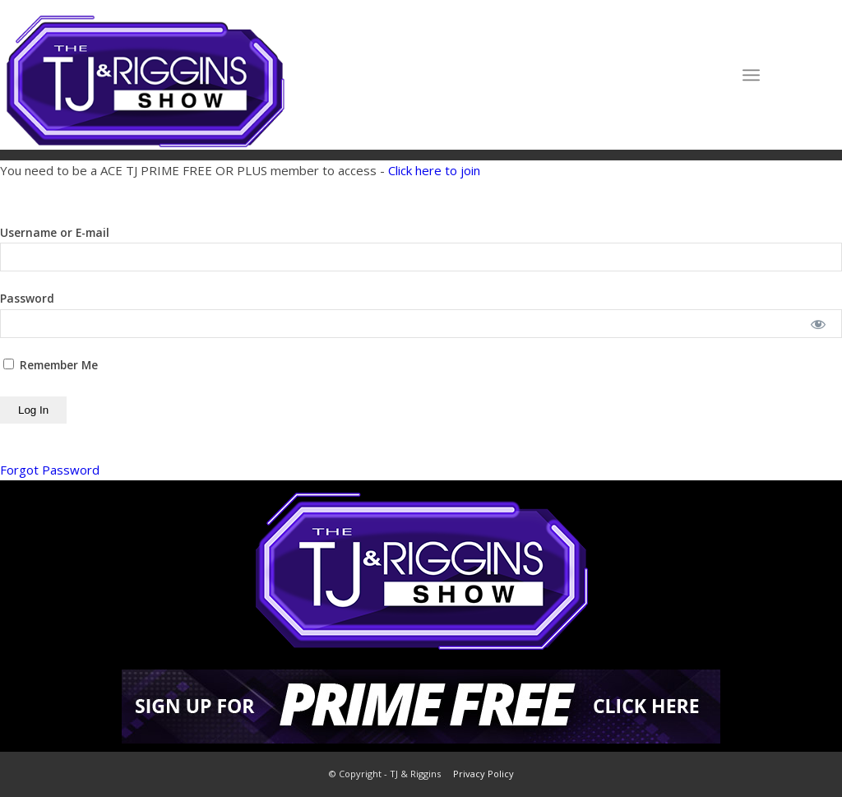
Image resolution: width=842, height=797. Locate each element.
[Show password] (818, 323)
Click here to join (434, 170)
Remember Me (50, 365)
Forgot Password (49, 469)
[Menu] (751, 74)
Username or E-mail (54, 232)
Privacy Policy (483, 773)
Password (27, 298)
